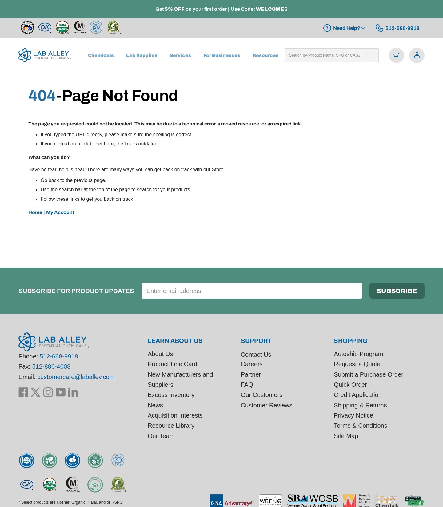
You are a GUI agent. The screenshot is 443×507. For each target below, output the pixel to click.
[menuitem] (101, 55)
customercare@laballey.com (75, 377)
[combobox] (328, 55)
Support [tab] (256, 340)
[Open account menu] (417, 55)
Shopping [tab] (351, 340)
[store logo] (44, 55)
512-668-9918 (59, 356)
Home (35, 212)
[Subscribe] (397, 291)
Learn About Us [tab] (175, 340)
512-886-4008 (51, 366)
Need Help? (346, 28)
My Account (60, 212)
